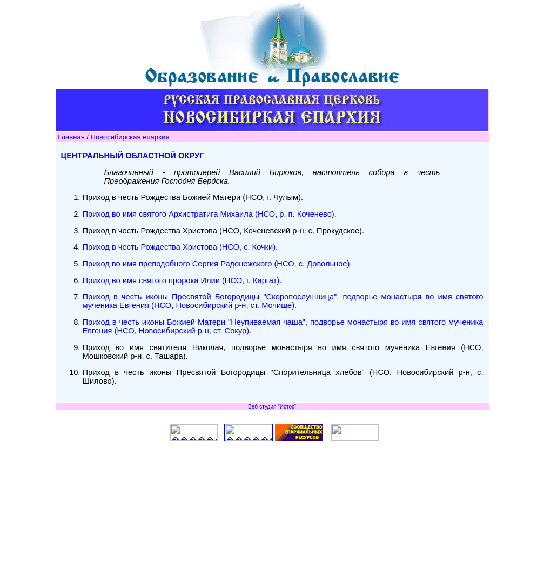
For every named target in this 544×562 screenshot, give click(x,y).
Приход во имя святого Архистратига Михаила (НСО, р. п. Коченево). (211, 214)
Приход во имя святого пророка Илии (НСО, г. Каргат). (183, 280)
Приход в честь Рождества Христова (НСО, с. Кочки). (181, 247)
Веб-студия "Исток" (272, 407)
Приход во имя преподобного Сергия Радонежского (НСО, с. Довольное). (218, 263)
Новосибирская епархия (130, 137)
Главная (71, 137)
